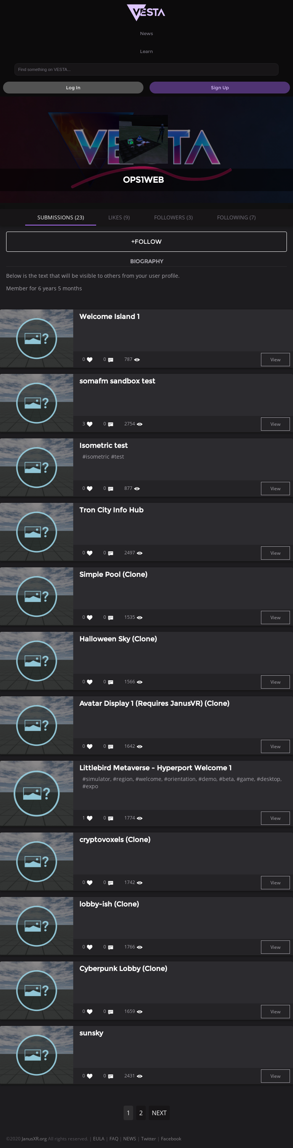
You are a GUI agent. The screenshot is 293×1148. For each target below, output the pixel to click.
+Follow (146, 241)
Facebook (171, 1138)
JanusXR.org (34, 1138)
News (146, 33)
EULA (99, 1138)
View (275, 359)
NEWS (129, 1138)
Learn (146, 51)
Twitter (148, 1138)
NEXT (159, 1113)
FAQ (113, 1138)
